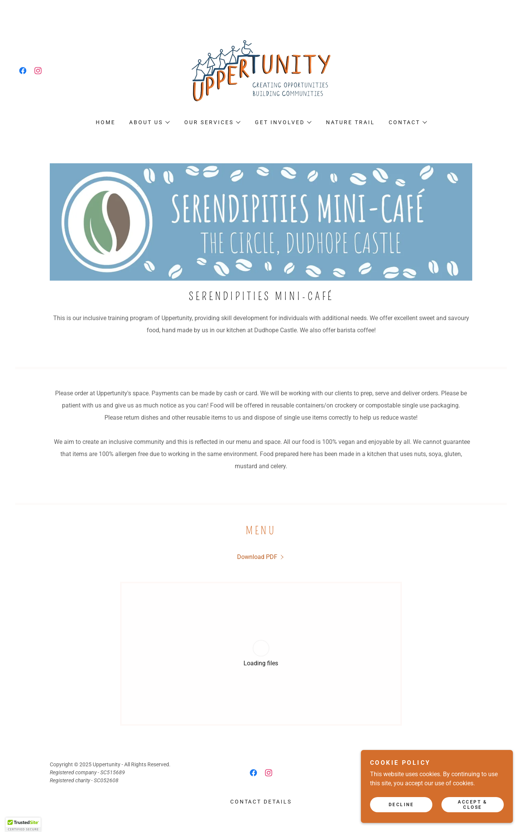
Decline (401, 804)
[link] (22, 70)
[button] (149, 122)
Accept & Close (472, 804)
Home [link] (105, 122)
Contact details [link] (261, 802)
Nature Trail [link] (350, 122)
